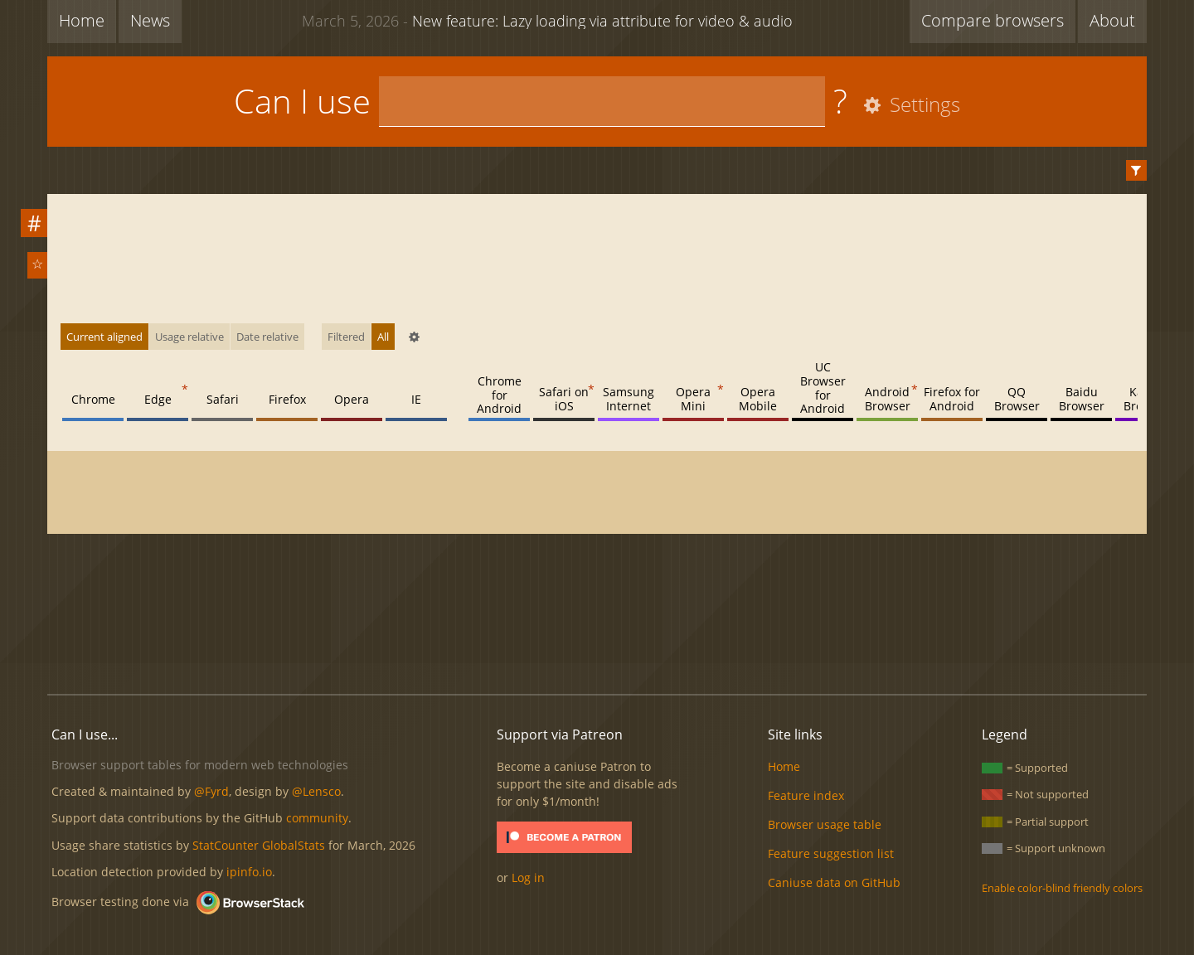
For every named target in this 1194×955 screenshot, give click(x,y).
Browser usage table (824, 824)
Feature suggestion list (831, 853)
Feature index (806, 795)
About (1112, 20)
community (317, 818)
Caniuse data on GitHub (834, 882)
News (150, 20)
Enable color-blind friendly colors (1062, 887)
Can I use (302, 101)
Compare (992, 20)
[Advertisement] (597, 625)
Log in (528, 877)
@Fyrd (211, 791)
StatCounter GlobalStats (258, 845)
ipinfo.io (249, 872)
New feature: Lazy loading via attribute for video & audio (547, 20)
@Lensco (316, 791)
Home (81, 20)
